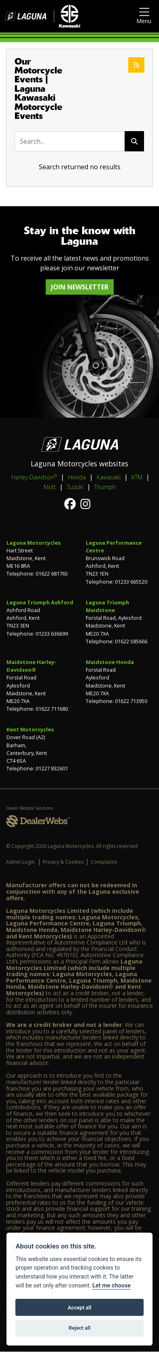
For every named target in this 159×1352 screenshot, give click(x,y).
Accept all (79, 1308)
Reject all (79, 1328)
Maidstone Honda (110, 662)
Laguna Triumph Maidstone (107, 606)
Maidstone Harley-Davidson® (31, 665)
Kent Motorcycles (30, 729)
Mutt (50, 487)
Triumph (105, 487)
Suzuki (75, 487)
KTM (136, 477)
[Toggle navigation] (144, 16)
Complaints (104, 861)
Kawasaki (109, 477)
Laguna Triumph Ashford (39, 602)
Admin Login (20, 861)
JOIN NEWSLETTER (79, 286)
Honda (77, 477)
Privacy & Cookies (63, 861)
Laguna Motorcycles (33, 542)
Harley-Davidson (34, 477)
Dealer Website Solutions (29, 808)
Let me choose (111, 1285)
